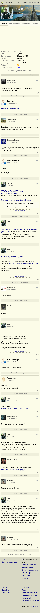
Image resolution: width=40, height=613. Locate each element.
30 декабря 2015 (13, 121)
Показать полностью (20, 210)
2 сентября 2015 (11, 185)
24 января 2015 (13, 418)
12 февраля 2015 (13, 401)
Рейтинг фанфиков (28, 567)
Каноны (25, 578)
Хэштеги (36, 75)
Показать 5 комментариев (20, 393)
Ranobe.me (6, 593)
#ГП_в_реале (19, 191)
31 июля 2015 (13, 289)
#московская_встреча (9, 193)
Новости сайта (27, 598)
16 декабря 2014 (13, 462)
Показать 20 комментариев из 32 (20, 96)
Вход (25, 2)
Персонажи (26, 575)
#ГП (2, 191)
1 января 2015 (11, 437)
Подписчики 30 (26, 23)
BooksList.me (6, 590)
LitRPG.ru (5, 587)
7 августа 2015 (11, 224)
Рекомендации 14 (14, 23)
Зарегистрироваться (9, 562)
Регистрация (34, 2)
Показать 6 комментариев (20, 532)
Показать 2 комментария (20, 135)
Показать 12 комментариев (20, 178)
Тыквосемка (11, 378)
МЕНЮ (9, 2)
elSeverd (10, 480)
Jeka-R (18, 9)
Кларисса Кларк (13, 140)
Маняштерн (11, 80)
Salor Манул (11, 119)
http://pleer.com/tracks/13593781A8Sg (14, 109)
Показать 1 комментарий (20, 114)
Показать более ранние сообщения (20, 554)
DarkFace (10, 306)
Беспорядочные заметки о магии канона (15, 408)
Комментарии (27, 573)
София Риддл (12, 416)
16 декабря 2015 (13, 142)
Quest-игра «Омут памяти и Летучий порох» (16, 200)
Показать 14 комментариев (20, 282)
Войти (4, 559)
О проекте (25, 587)
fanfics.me (34, 606)
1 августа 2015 (11, 251)
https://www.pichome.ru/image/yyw (13, 470)
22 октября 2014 (13, 539)
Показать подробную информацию (20, 71)
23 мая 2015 (10, 326)
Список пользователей (30, 570)
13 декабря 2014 (11, 501)
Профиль (4, 23)
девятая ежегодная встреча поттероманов (24, 263)
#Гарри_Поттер (9, 191)
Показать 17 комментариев (20, 244)
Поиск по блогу (29, 75)
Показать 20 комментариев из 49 (20, 373)
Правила (25, 590)
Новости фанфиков (29, 565)
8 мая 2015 (12, 380)
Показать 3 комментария (20, 300)
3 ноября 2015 (13, 162)
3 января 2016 (13, 103)
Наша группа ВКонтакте (30, 601)
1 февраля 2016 (13, 82)
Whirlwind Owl (12, 460)
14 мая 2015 (12, 362)
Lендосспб (11, 287)
